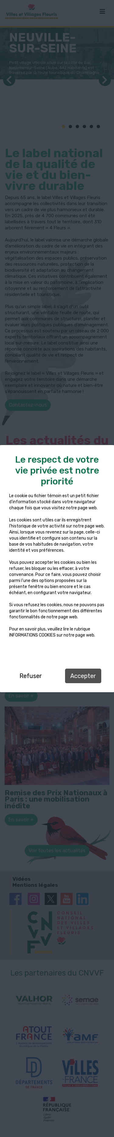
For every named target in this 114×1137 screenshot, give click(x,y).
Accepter (83, 676)
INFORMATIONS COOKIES (32, 635)
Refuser (30, 676)
